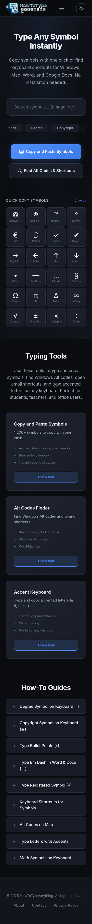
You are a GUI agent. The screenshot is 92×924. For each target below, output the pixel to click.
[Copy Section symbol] (76, 277)
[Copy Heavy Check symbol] (76, 237)
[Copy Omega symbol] (15, 297)
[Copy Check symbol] (56, 237)
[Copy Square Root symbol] (15, 317)
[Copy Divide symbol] (76, 317)
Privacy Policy (66, 905)
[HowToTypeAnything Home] (26, 8)
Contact (39, 905)
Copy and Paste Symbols (46, 151)
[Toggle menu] (61, 8)
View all (80, 200)
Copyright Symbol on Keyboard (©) (49, 726)
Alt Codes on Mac (36, 824)
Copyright (66, 128)
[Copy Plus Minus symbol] (36, 317)
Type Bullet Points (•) (39, 745)
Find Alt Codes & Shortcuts (46, 170)
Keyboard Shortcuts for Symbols (41, 805)
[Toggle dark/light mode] (81, 8)
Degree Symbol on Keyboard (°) (49, 706)
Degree (38, 128)
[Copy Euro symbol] (15, 237)
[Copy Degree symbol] (76, 217)
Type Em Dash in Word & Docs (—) (48, 765)
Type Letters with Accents (44, 841)
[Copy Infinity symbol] (76, 297)
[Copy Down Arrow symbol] (76, 257)
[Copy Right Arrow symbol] (15, 257)
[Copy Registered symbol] (36, 217)
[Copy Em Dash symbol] (36, 277)
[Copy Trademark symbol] (56, 217)
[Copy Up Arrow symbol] (56, 257)
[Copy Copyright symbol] (15, 217)
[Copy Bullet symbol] (15, 277)
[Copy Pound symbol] (36, 237)
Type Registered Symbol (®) (46, 785)
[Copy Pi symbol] (36, 297)
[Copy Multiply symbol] (56, 317)
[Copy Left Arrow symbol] (36, 257)
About (18, 905)
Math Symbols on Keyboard (45, 857)
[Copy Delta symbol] (56, 297)
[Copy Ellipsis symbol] (56, 277)
